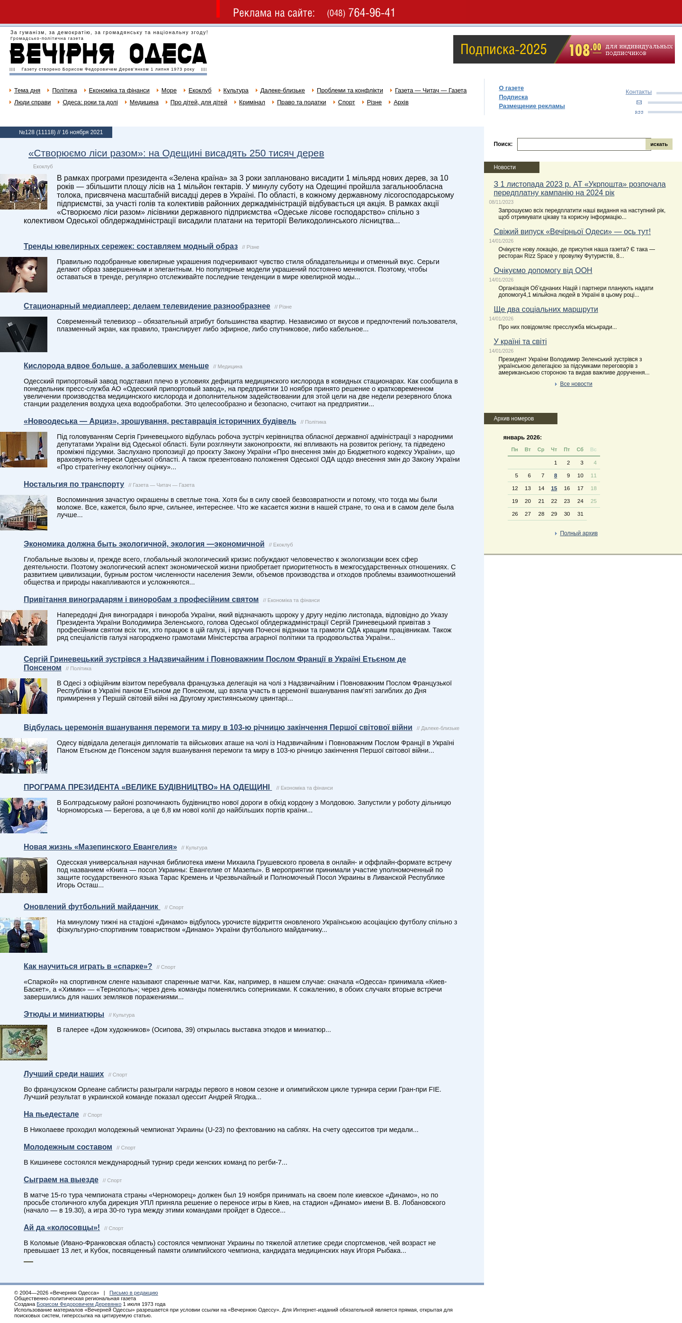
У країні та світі (520, 342)
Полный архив (579, 533)
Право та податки (301, 102)
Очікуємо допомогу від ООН (543, 270)
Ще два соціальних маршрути (546, 309)
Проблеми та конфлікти (350, 90)
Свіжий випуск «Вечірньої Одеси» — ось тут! (572, 232)
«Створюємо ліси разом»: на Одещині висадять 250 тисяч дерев (176, 152)
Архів (401, 102)
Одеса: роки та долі (90, 102)
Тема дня (27, 90)
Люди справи (32, 102)
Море (169, 90)
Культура (236, 90)
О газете (511, 87)
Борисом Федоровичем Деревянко (78, 1304)
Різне (374, 102)
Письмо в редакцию (133, 1293)
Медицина (144, 102)
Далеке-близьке (282, 90)
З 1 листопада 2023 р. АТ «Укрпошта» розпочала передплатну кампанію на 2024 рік (579, 188)
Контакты (639, 91)
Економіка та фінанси (119, 90)
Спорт (346, 102)
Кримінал (252, 102)
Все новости (576, 384)
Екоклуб (199, 90)
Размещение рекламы (532, 105)
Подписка (513, 96)
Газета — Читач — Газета (431, 90)
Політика (64, 90)
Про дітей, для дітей (198, 102)
